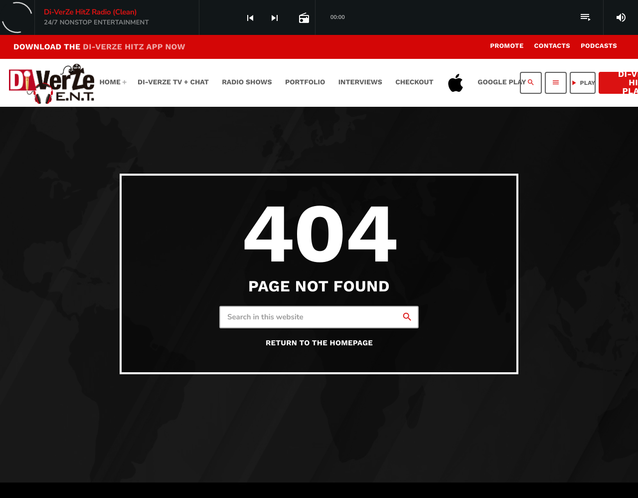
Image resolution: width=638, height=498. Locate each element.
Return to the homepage (319, 342)
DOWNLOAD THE (99, 46)
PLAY (582, 83)
